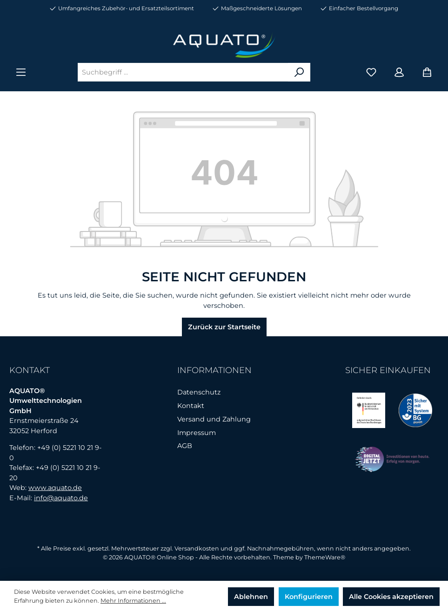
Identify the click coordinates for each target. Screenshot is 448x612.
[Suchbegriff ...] (183, 72)
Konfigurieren (309, 596)
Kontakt (190, 405)
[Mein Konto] (399, 72)
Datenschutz (199, 392)
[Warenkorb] (427, 72)
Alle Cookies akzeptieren (391, 596)
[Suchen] (299, 72)
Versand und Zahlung (214, 419)
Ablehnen (251, 596)
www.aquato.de (55, 487)
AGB (184, 446)
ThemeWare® (324, 557)
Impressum (196, 432)
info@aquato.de (61, 498)
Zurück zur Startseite (224, 327)
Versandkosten (196, 548)
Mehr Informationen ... (133, 600)
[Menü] (21, 72)
